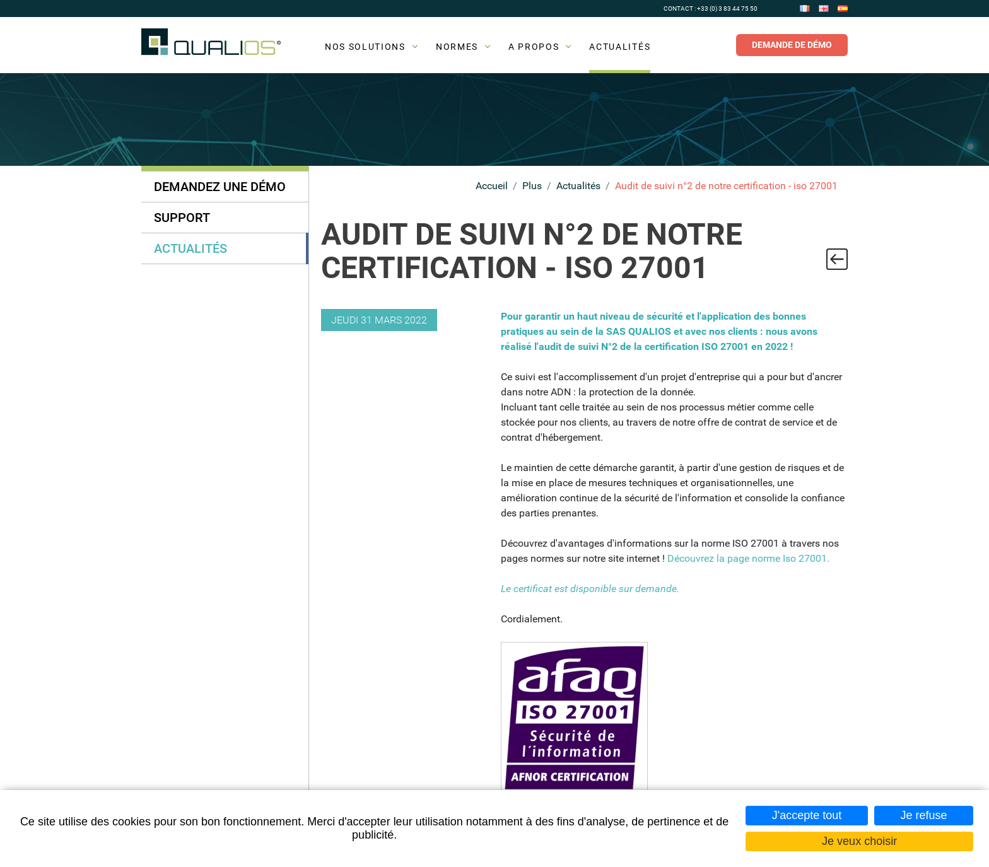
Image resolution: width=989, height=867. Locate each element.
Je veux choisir (859, 841)
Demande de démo (792, 45)
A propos (533, 47)
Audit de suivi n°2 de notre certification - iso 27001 (726, 186)
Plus (532, 186)
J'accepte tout (807, 815)
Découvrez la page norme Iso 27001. (748, 558)
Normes (457, 47)
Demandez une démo (220, 186)
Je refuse (923, 815)
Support (182, 217)
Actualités (619, 47)
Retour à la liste (837, 259)
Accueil (492, 186)
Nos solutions (365, 47)
